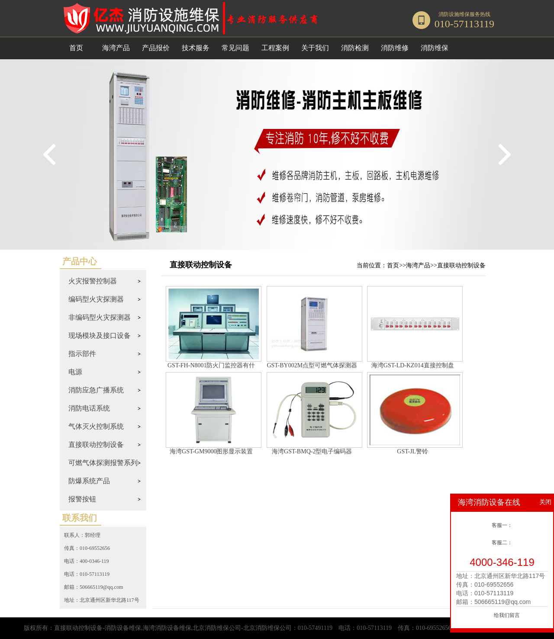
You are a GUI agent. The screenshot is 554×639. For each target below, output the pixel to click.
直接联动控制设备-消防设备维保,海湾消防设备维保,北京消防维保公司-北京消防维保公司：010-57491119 (193, 628)
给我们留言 (507, 615)
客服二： (502, 542)
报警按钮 (82, 499)
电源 (75, 372)
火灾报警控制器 (92, 281)
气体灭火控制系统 (96, 426)
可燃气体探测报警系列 (103, 462)
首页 (76, 47)
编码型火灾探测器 (96, 299)
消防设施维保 (454, 14)
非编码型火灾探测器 (99, 317)
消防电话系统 (89, 408)
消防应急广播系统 (96, 390)
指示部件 (82, 353)
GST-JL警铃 (412, 451)
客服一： (502, 525)
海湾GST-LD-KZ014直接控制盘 (412, 365)
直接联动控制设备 (96, 444)
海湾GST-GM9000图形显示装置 (211, 451)
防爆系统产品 (89, 481)
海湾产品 (418, 265)
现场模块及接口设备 (99, 335)
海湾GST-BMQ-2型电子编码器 (312, 451)
